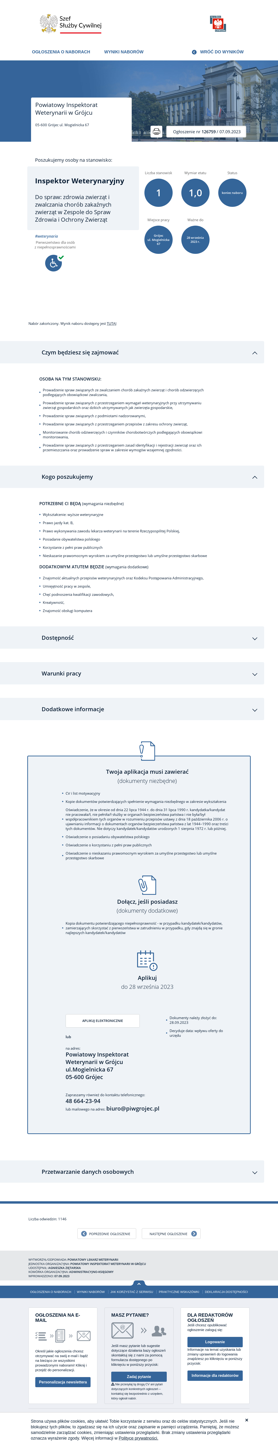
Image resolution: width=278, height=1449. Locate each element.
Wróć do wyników (222, 52)
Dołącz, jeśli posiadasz (147, 907)
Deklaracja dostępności (226, 1294)
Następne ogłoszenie (168, 1235)
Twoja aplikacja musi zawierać (147, 777)
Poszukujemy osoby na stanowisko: (73, 160)
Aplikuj (147, 983)
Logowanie (215, 1344)
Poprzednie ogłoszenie (109, 1235)
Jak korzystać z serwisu (132, 1294)
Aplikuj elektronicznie (97, 1022)
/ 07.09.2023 (207, 131)
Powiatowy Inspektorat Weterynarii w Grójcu (66, 108)
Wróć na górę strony (139, 1285)
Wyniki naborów (123, 52)
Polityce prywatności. (138, 1438)
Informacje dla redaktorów (215, 1377)
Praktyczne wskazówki (179, 1294)
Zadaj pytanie (139, 1379)
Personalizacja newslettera (63, 1384)
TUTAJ (111, 323)
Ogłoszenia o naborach (61, 52)
